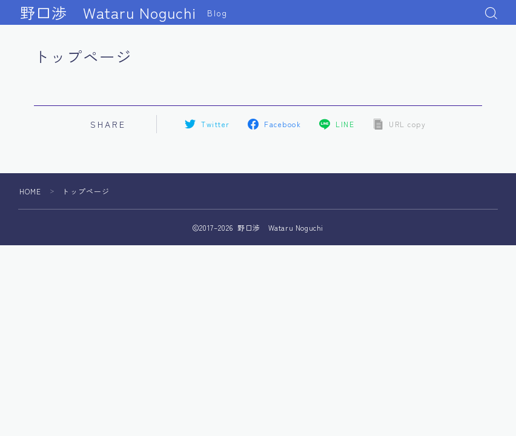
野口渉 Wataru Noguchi (108, 12)
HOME (30, 191)
